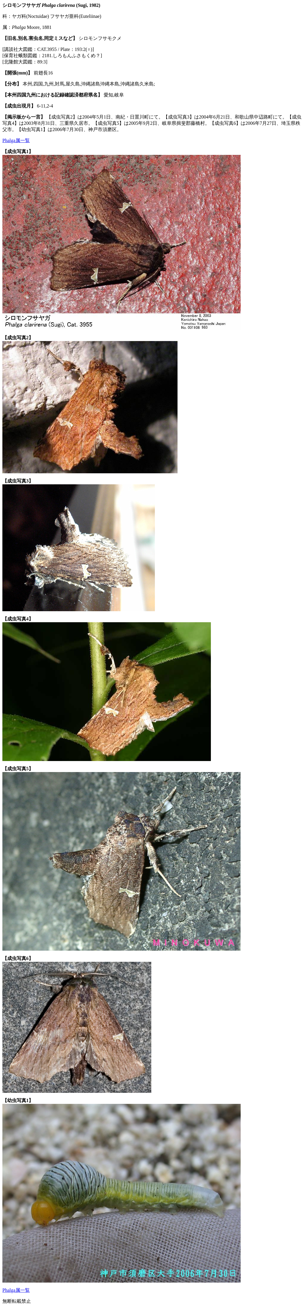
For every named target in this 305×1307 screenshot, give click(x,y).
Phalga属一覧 (16, 140)
